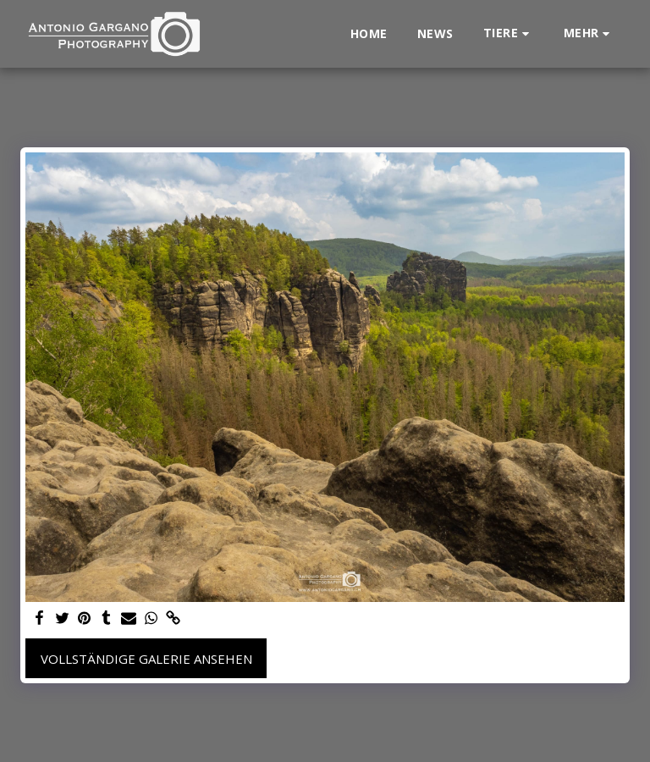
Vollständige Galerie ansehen (146, 658)
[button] (509, 33)
